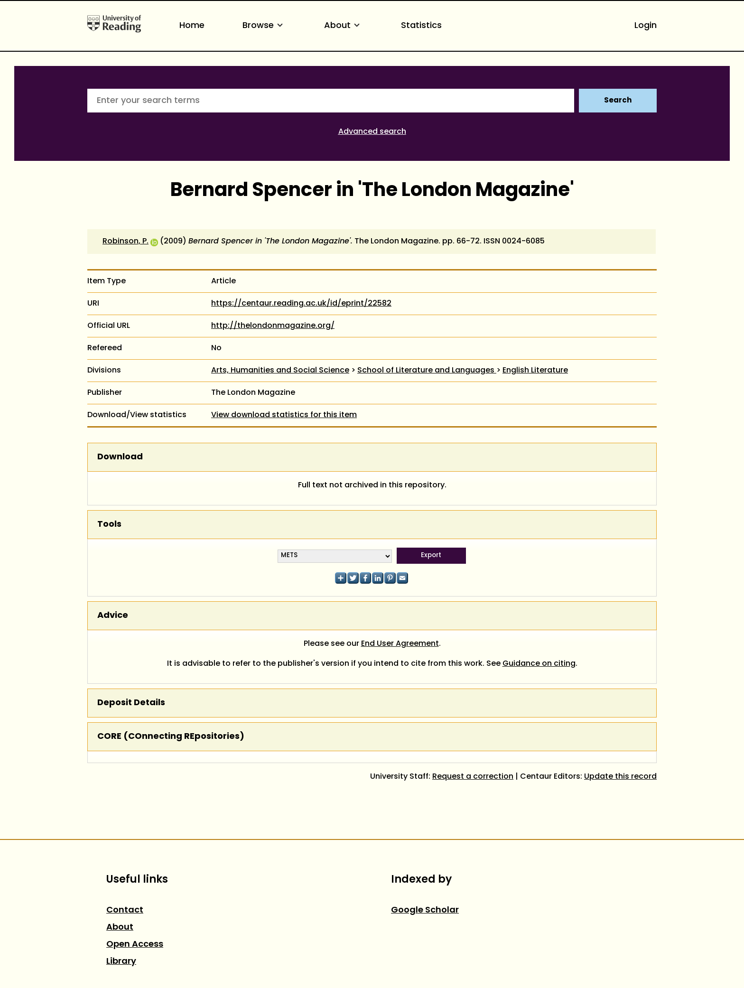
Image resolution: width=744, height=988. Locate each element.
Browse (264, 26)
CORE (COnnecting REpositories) (170, 736)
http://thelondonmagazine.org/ (273, 326)
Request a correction (472, 777)
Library (121, 961)
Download (120, 457)
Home (192, 26)
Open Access (134, 944)
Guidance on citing (539, 664)
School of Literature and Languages (426, 370)
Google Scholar (425, 910)
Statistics (421, 26)
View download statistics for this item (284, 415)
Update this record (620, 777)
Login (645, 26)
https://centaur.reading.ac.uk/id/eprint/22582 (301, 304)
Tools (109, 524)
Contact (124, 910)
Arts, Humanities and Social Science (280, 370)
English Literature (535, 370)
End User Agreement (400, 644)
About (343, 26)
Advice (112, 615)
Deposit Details (131, 703)
